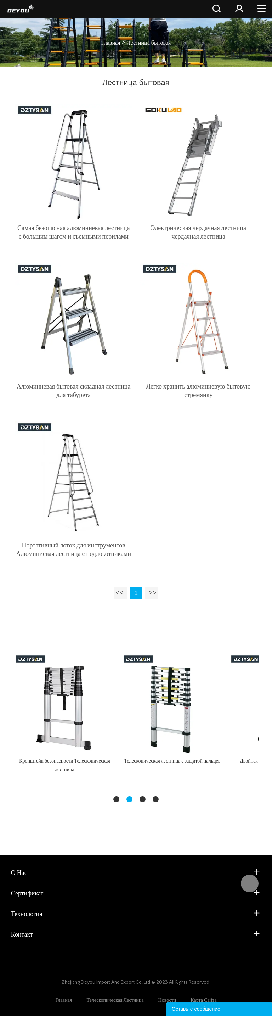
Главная (110, 43)
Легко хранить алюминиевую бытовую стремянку (198, 391)
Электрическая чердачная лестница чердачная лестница (198, 232)
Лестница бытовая (149, 43)
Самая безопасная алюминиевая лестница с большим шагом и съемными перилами (73, 232)
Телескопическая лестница (114, 1000)
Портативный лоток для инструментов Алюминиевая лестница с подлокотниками (73, 550)
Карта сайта (203, 1000)
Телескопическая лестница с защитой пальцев (172, 761)
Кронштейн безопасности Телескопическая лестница (64, 765)
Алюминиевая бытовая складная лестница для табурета (73, 391)
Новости (167, 1000)
